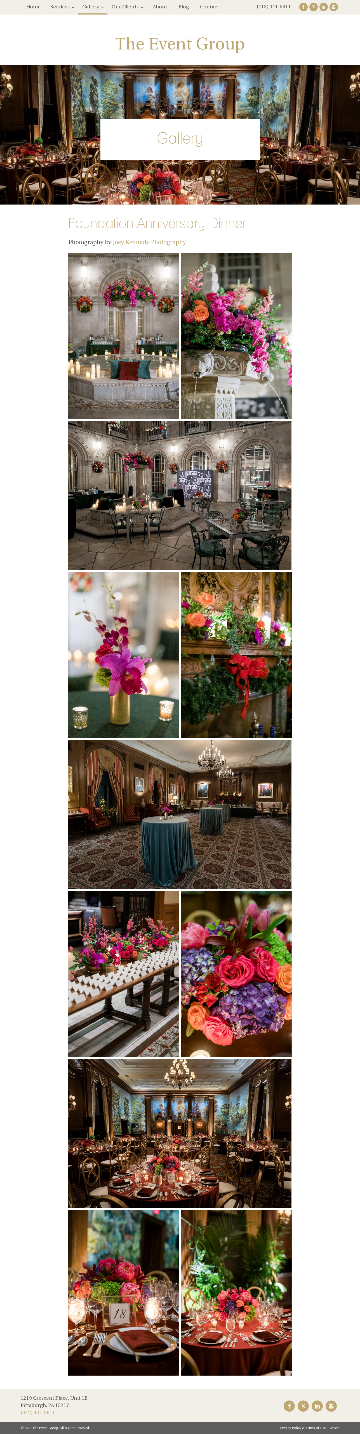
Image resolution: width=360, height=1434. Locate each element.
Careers (334, 1428)
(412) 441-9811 (274, 7)
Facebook (303, 7)
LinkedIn (323, 7)
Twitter (313, 7)
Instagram (334, 7)
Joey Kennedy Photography (149, 243)
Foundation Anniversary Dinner (157, 223)
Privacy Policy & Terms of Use (303, 1428)
